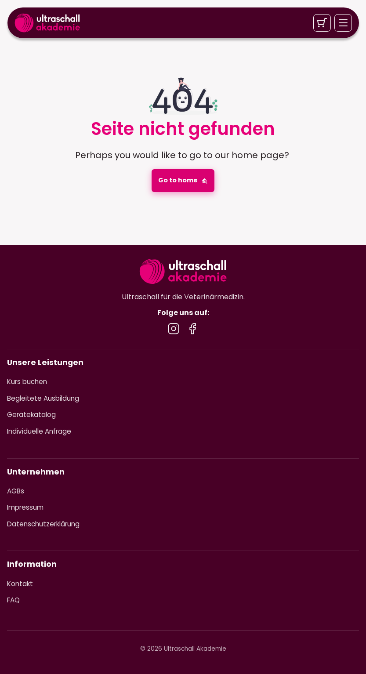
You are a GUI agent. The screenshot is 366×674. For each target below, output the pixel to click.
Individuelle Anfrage (39, 431)
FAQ (13, 600)
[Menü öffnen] (343, 23)
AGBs (15, 491)
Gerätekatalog (31, 414)
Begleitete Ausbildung (43, 398)
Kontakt (20, 583)
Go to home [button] (182, 180)
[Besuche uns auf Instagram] (173, 329)
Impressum (25, 507)
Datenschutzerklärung (43, 524)
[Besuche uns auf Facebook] (192, 329)
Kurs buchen (27, 381)
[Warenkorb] (321, 23)
